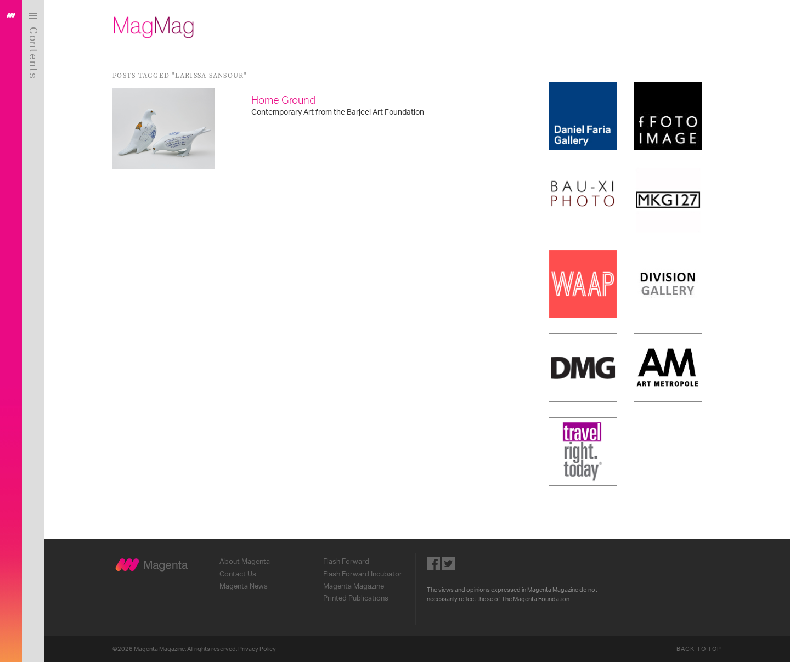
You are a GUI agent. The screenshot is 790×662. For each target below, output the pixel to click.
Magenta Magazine (353, 586)
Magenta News (243, 586)
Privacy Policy (257, 649)
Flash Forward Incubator (362, 574)
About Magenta (244, 561)
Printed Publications (355, 598)
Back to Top (698, 649)
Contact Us (237, 574)
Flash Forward (346, 561)
